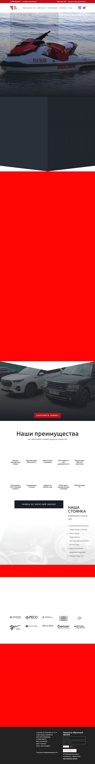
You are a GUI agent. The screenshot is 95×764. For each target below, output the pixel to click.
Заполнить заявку (47, 415)
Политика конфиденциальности (47, 752)
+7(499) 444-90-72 (15, 1)
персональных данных (70, 758)
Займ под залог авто (29, 8)
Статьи (70, 8)
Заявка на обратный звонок (39, 504)
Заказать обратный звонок (77, 1)
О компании (62, 8)
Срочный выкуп (52, 8)
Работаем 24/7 (61, 1)
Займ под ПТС (41, 8)
